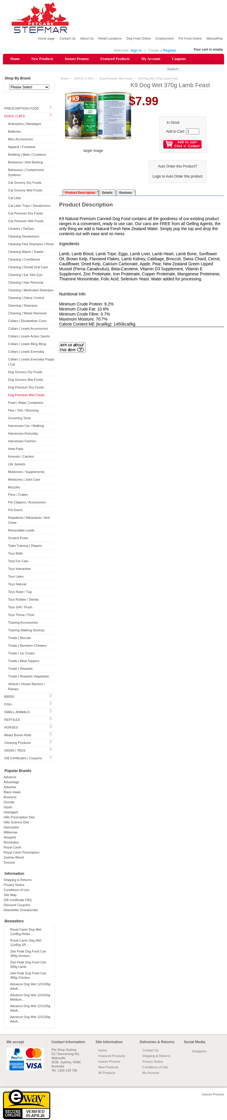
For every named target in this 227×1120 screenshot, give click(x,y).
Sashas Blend (14, 857)
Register (169, 50)
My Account (150, 59)
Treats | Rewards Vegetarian (28, 676)
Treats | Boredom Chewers (27, 646)
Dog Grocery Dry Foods (25, 372)
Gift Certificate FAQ (18, 900)
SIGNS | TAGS (14, 750)
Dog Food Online (138, 38)
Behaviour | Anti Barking (25, 163)
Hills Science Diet (16, 822)
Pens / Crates (18, 495)
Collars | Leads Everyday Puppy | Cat (31, 362)
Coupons (179, 59)
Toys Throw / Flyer (21, 615)
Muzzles (14, 487)
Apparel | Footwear (21, 147)
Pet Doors (15, 510)
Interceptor (11, 827)
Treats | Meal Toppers (23, 661)
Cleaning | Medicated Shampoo (30, 290)
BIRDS (9, 697)
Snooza (9, 862)
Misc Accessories (20, 140)
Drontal (9, 802)
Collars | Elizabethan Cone (27, 321)
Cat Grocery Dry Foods (24, 183)
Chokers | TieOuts (21, 229)
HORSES (11, 727)
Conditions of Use (16, 890)
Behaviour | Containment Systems (26, 173)
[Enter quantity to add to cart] (192, 132)
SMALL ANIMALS (17, 712)
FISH (8, 704)
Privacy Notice (14, 885)
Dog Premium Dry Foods (26, 387)
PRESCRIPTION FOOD (21, 109)
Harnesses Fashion (22, 441)
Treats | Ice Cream (21, 654)
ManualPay (215, 38)
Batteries (14, 132)
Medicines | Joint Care (24, 480)
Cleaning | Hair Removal (25, 283)
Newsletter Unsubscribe (21, 910)
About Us (87, 38)
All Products (107, 1073)
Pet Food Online (190, 38)
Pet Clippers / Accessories (27, 503)
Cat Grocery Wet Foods (25, 190)
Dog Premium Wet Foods (26, 395)
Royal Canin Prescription (21, 852)
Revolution (11, 842)
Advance (10, 777)
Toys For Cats (18, 561)
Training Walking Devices (26, 631)
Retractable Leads (21, 531)
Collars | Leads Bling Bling (27, 344)
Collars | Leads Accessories (28, 329)
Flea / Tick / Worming (23, 410)
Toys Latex (16, 577)
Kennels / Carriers (21, 457)
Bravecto (10, 797)
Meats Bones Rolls (17, 735)
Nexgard (10, 837)
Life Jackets (16, 464)
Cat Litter (14, 198)
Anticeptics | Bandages (24, 124)
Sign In (136, 50)
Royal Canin (12, 847)
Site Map (10, 895)
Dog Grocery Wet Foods (25, 380)
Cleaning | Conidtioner (24, 259)
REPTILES (12, 720)
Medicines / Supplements (26, 472)
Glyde (8, 807)
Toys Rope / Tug (20, 592)
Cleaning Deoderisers (23, 236)
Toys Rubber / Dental (23, 600)
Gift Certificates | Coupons (23, 758)
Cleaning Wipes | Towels (25, 252)
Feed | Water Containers (25, 403)
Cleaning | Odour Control (26, 298)
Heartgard (11, 812)
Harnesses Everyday (23, 433)
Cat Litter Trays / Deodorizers (29, 206)
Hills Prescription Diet (19, 817)
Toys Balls (15, 554)
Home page (46, 38)
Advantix (10, 787)
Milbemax (10, 832)
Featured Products (115, 59)
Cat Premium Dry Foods (25, 213)
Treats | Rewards (20, 669)
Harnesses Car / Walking (26, 426)
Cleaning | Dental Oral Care (28, 267)
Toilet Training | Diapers (25, 546)
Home (15, 59)
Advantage (11, 782)
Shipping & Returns (18, 880)
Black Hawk (12, 792)
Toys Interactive (19, 569)
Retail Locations (109, 38)
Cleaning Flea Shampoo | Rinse (31, 244)
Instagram (199, 1051)
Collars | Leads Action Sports (29, 336)
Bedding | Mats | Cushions (27, 155)
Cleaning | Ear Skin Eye (25, 275)
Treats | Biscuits (19, 638)
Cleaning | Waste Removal (27, 313)
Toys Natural (17, 584)
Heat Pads (15, 449)
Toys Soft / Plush (20, 607)
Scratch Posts (18, 538)
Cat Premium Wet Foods (25, 221)
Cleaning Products (17, 743)
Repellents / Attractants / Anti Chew (29, 520)
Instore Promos (77, 59)
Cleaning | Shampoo (22, 306)
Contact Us (67, 38)
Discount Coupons (17, 905)
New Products (42, 59)
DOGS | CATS (14, 116)
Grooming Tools (19, 418)
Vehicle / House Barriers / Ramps (26, 686)
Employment (164, 38)
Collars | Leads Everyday (26, 352)
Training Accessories (23, 623)
